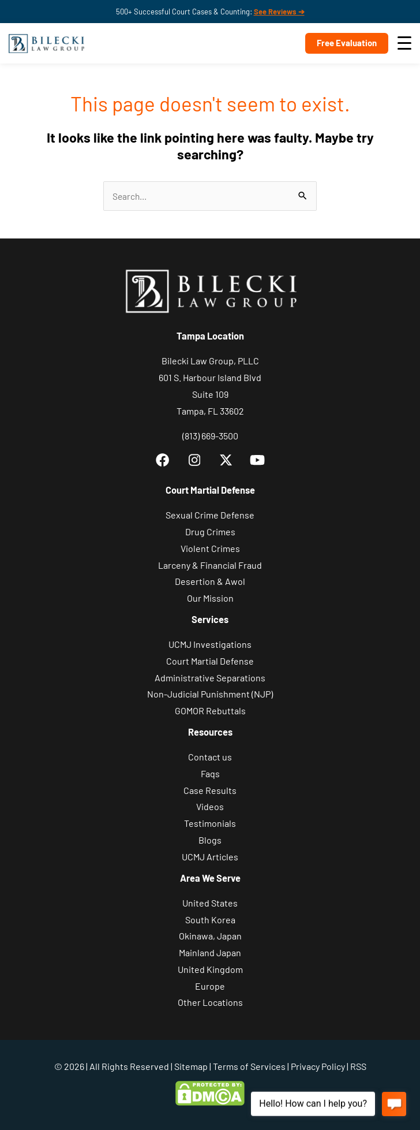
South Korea (210, 919)
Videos (210, 806)
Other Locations (210, 1002)
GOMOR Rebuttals (210, 710)
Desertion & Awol (210, 581)
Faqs (210, 773)
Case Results (210, 790)
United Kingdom (210, 969)
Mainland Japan (210, 952)
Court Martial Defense (210, 660)
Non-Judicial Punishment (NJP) (210, 693)
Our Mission (210, 597)
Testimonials (210, 823)
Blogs (210, 839)
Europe (210, 985)
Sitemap (191, 1066)
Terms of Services (249, 1066)
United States (210, 902)
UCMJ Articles (210, 856)
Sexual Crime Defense (210, 514)
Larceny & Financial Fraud (210, 565)
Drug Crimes (210, 531)
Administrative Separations (210, 677)
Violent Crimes (210, 548)
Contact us (210, 756)
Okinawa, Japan (210, 935)
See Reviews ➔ (279, 11)
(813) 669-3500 (210, 435)
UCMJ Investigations (210, 644)
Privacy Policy (318, 1066)
